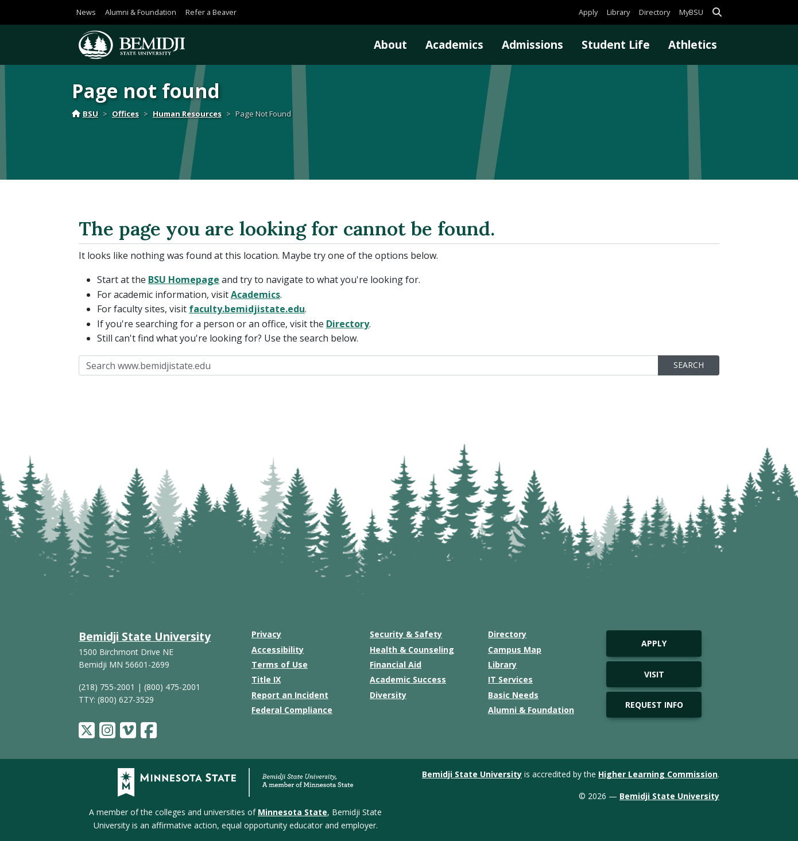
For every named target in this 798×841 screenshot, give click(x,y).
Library (618, 12)
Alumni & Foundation (140, 12)
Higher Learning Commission (658, 774)
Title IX (266, 679)
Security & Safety (406, 634)
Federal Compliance (291, 709)
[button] (717, 12)
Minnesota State (292, 812)
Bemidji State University (145, 636)
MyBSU (691, 12)
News (86, 12)
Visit (654, 674)
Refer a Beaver (211, 12)
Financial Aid (395, 664)
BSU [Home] (85, 113)
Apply (588, 12)
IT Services (510, 679)
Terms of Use (279, 664)
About (390, 44)
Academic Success (408, 679)
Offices (125, 113)
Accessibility (277, 649)
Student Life (616, 44)
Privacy (266, 634)
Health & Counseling (412, 649)
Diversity (388, 694)
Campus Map (514, 649)
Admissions (532, 44)
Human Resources (187, 113)
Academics (454, 44)
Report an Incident (289, 694)
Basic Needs (513, 694)
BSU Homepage (183, 279)
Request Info (654, 704)
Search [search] (688, 364)
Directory (654, 12)
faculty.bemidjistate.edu (247, 309)
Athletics (692, 44)
